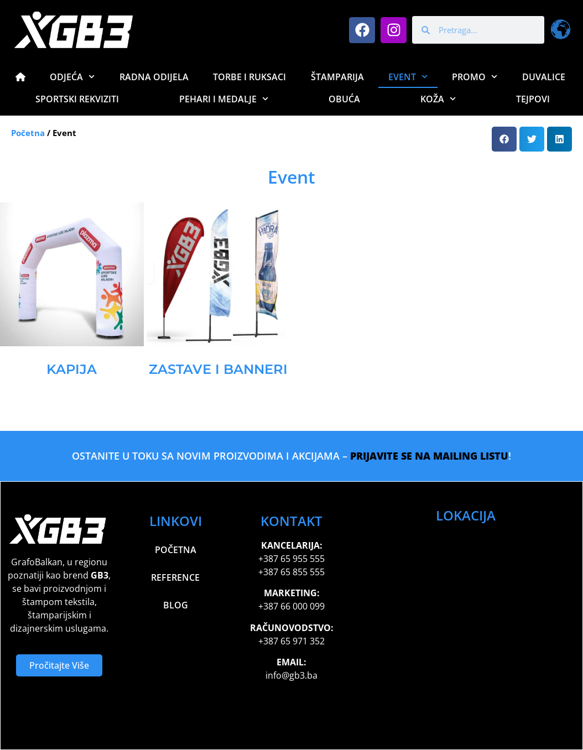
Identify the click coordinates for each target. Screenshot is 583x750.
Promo (474, 76)
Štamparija (337, 77)
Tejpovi (533, 99)
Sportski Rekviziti (77, 99)
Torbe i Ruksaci (249, 77)
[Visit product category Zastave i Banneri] (218, 294)
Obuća (344, 99)
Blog (175, 605)
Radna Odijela (154, 77)
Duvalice (543, 77)
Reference (175, 577)
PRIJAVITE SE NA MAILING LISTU (429, 455)
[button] (504, 139)
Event (408, 76)
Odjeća (72, 76)
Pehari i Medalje (223, 98)
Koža (438, 98)
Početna (28, 132)
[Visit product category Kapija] (72, 294)
